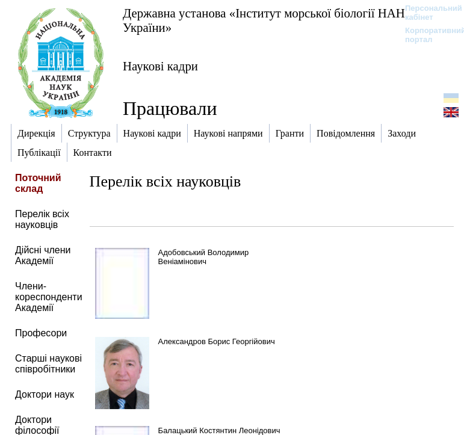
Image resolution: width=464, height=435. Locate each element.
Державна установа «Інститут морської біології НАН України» (264, 20)
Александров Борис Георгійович (216, 341)
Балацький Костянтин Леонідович (219, 430)
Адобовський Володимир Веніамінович (203, 257)
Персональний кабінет (427, 13)
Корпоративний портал (427, 35)
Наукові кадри (160, 66)
